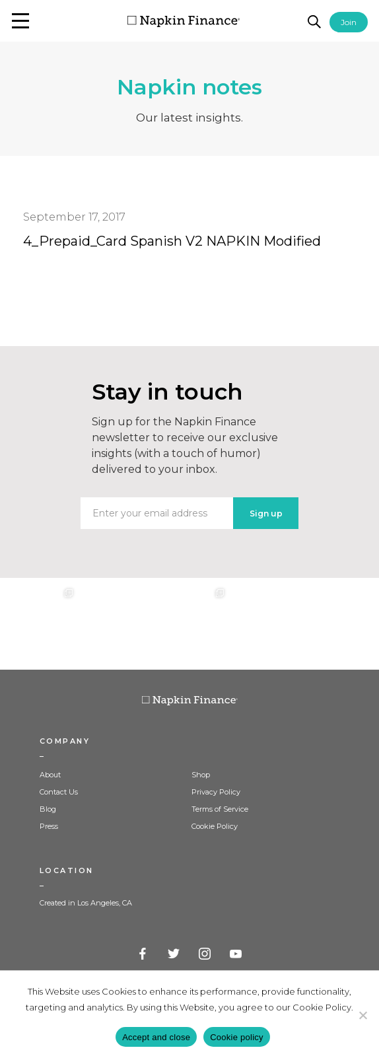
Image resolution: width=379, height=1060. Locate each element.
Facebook (143, 954)
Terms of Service (219, 809)
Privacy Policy (215, 791)
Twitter (174, 954)
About (50, 774)
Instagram (205, 954)
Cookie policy (236, 1037)
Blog (48, 809)
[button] (20, 21)
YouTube (236, 954)
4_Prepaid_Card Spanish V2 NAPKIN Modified (172, 241)
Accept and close (156, 1037)
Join (349, 22)
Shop (200, 774)
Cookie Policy (214, 826)
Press (49, 826)
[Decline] (362, 1015)
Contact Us (59, 791)
